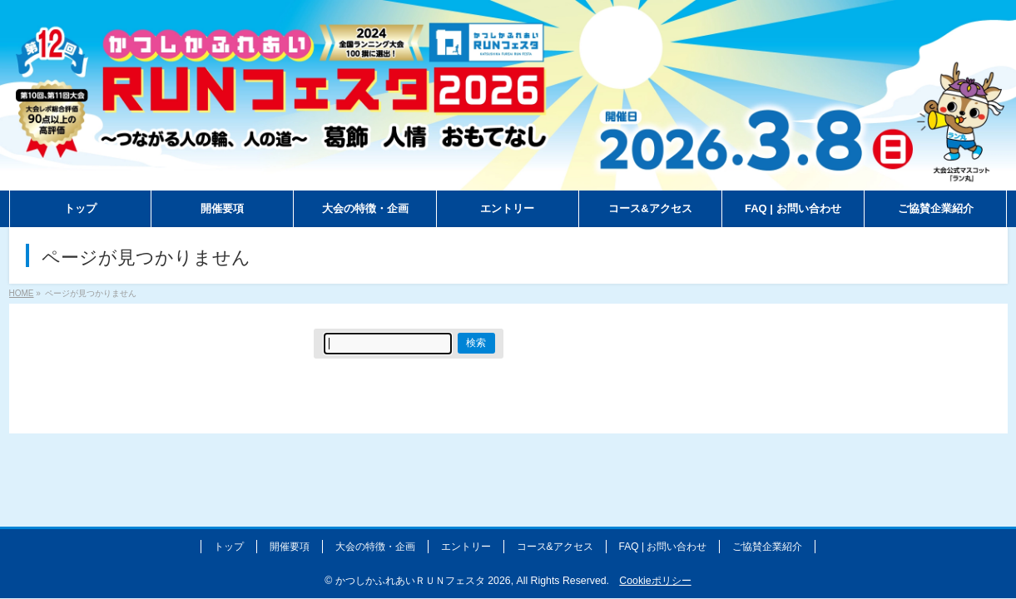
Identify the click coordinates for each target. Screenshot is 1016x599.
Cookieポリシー (655, 581)
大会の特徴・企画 (375, 546)
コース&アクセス (555, 546)
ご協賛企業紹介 (767, 546)
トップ (229, 546)
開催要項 (290, 546)
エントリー (466, 546)
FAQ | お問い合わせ (663, 546)
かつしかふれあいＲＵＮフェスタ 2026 (423, 581)
